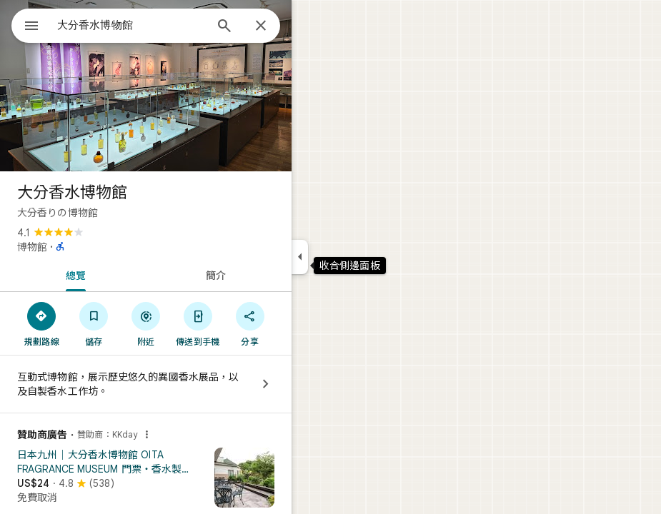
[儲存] (94, 323)
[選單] (31, 27)
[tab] (73, 274)
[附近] (146, 323)
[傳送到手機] (198, 323)
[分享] (250, 323)
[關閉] (261, 26)
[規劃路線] (42, 323)
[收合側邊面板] (300, 257)
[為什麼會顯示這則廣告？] (146, 434)
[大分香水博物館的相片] (146, 85)
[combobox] (130, 25)
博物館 (32, 247)
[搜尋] (224, 27)
